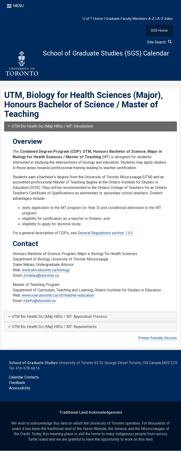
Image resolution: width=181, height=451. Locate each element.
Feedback (17, 383)
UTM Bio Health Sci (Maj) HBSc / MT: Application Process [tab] (57, 317)
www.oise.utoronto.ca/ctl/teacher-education (58, 295)
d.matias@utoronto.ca (41, 275)
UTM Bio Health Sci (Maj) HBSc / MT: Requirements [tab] (52, 327)
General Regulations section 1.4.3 (105, 233)
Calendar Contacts (24, 377)
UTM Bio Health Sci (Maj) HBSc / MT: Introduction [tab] (50, 126)
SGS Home (159, 30)
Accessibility (19, 388)
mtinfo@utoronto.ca (39, 301)
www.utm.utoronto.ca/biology (46, 270)
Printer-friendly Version (157, 338)
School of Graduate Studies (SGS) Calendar (106, 53)
